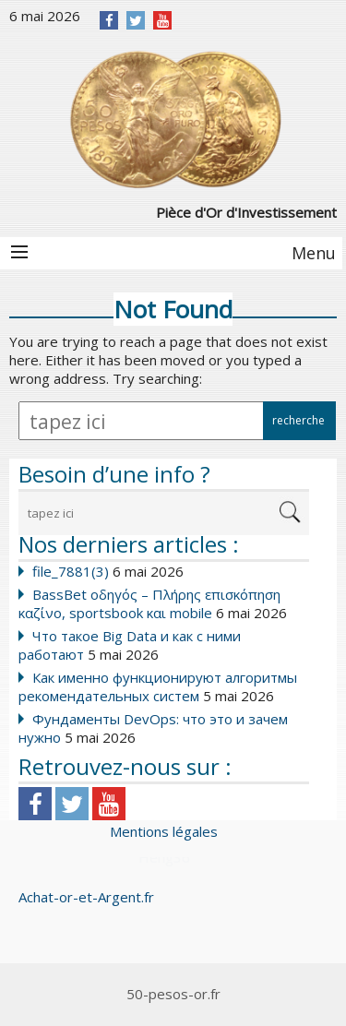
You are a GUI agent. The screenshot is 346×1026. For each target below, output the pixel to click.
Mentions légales (164, 831)
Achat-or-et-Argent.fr (86, 897)
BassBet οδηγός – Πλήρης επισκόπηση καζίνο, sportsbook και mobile (149, 603)
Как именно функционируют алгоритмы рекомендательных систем (157, 686)
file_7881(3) (70, 571)
